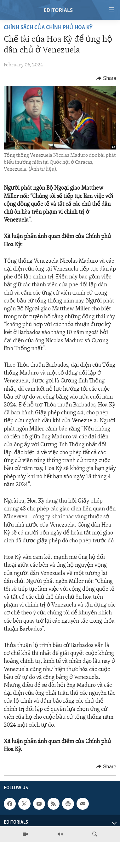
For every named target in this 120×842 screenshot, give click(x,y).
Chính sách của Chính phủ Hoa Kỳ (48, 28)
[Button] (106, 78)
